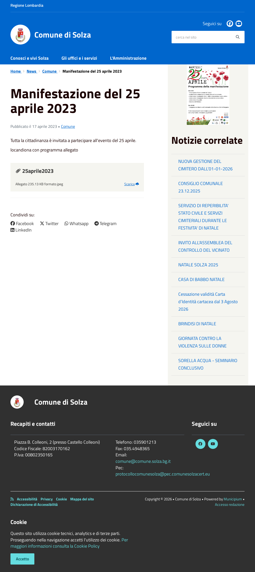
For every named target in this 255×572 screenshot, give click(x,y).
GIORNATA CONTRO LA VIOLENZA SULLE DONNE (202, 342)
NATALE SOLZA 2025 (198, 264)
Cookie (61, 499)
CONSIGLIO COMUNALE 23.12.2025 (200, 187)
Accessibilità (27, 499)
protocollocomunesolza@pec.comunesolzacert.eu (163, 474)
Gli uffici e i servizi (79, 58)
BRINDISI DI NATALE (197, 323)
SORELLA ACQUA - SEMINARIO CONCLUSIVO (207, 364)
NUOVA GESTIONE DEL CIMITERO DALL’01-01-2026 (205, 165)
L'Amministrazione (128, 58)
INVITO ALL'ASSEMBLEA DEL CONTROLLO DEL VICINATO (205, 246)
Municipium (233, 499)
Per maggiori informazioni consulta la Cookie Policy (69, 543)
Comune (50, 71)
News (32, 71)
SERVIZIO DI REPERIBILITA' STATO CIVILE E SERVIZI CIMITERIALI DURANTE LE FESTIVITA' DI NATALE (203, 216)
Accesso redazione (230, 504)
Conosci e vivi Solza (29, 58)
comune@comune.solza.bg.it (143, 461)
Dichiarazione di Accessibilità (34, 504)
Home (16, 71)
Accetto (22, 559)
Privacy (47, 499)
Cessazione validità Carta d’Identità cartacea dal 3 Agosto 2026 (208, 301)
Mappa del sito (82, 499)
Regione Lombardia (26, 5)
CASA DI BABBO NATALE (201, 279)
